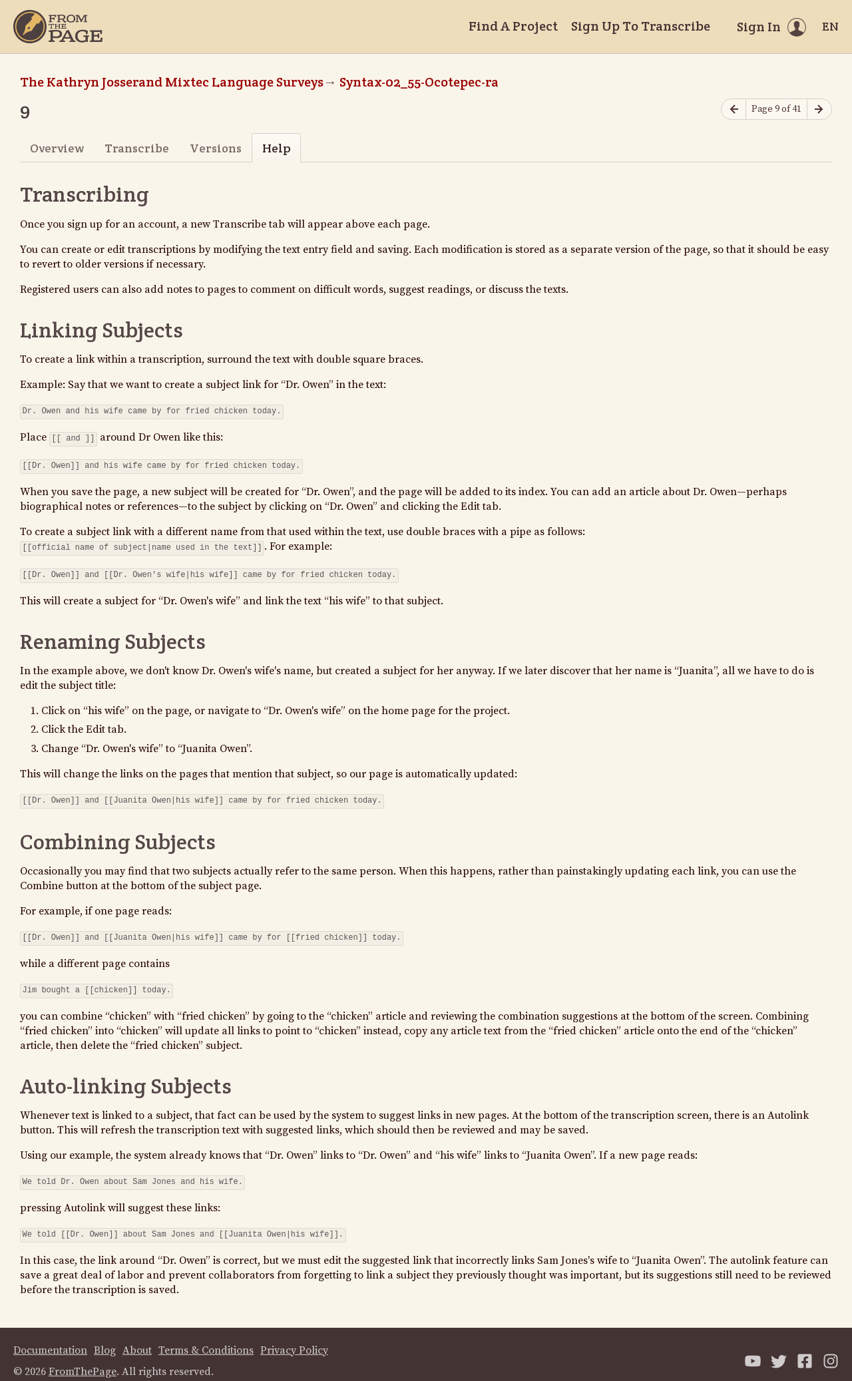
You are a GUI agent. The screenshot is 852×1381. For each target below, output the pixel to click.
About (137, 1337)
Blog (105, 1337)
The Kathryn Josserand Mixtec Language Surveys (171, 82)
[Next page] (819, 109)
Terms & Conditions (206, 1337)
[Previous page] (733, 109)
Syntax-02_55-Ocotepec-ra (419, 82)
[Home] (58, 26)
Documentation (50, 1337)
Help (276, 148)
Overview (57, 148)
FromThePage (82, 1358)
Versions (216, 148)
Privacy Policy (294, 1337)
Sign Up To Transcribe (640, 26)
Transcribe (137, 148)
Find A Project (513, 26)
